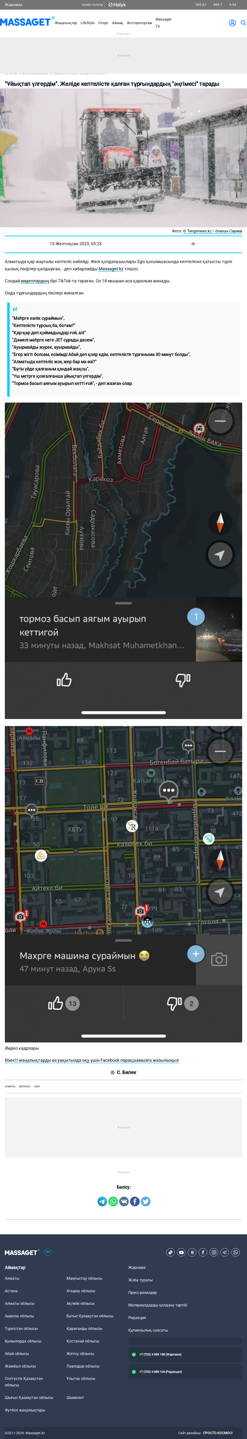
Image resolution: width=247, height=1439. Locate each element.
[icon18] (48, 1252)
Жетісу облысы (80, 1353)
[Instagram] (214, 1252)
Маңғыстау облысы (84, 1278)
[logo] (27, 23)
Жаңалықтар (66, 23)
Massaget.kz (111, 268)
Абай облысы (17, 1353)
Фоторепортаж (139, 23)
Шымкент (75, 1397)
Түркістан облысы (21, 1328)
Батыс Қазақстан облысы (90, 1316)
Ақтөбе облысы (81, 1303)
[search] (243, 23)
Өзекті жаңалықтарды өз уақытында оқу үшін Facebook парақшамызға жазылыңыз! (92, 1060)
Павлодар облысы (83, 1366)
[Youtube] (181, 1252)
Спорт (103, 23)
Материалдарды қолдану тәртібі (157, 1305)
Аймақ (117, 23)
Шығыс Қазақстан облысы (29, 1397)
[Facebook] (203, 1252)
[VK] (192, 1252)
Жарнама (13, 4)
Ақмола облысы (19, 1316)
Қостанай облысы (83, 1341)
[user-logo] (232, 23)
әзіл (37, 1086)
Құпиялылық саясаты (148, 1330)
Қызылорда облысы (23, 1341)
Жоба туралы (140, 1280)
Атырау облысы (81, 1291)
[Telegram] (224, 1252)
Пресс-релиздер (142, 1292)
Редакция (137, 1317)
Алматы (10, 1086)
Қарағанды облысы (84, 1328)
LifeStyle (88, 23)
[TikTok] (170, 1252)
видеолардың (35, 280)
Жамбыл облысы (20, 1366)
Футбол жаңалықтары (25, 1410)
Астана (11, 1291)
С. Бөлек (123, 1072)
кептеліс (25, 1086)
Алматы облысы (19, 1303)
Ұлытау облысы (81, 1378)
